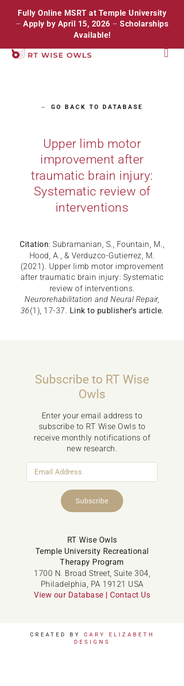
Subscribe (92, 501)
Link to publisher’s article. (117, 310)
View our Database (69, 595)
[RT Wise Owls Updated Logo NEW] (52, 52)
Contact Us (130, 595)
